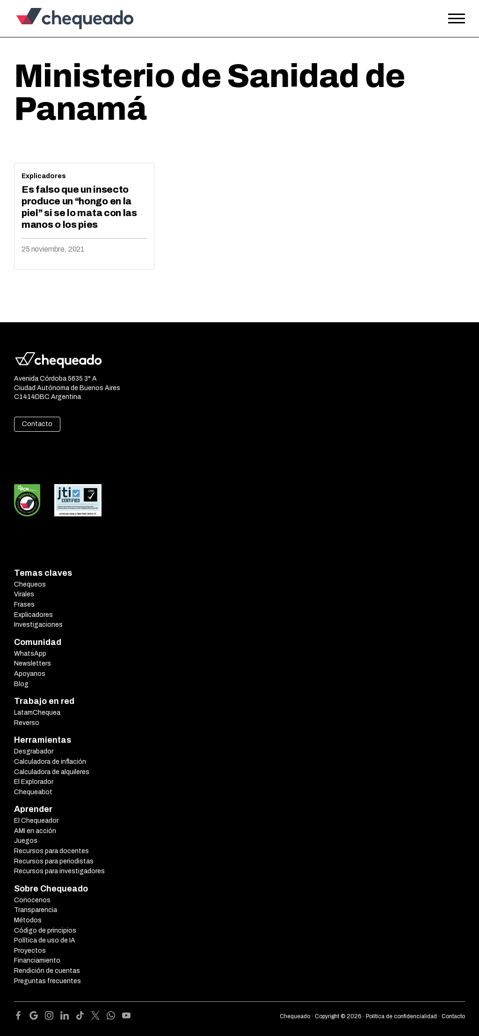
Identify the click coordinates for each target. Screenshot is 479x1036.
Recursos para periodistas (54, 861)
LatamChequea (37, 712)
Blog (21, 684)
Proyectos (30, 950)
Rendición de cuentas (47, 970)
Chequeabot (33, 792)
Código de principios (45, 930)
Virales (24, 594)
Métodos (28, 920)
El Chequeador (36, 820)
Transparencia (35, 909)
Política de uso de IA (44, 940)
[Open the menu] (456, 18)
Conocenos (32, 900)
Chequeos (30, 584)
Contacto (37, 423)
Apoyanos (29, 673)
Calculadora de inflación (50, 761)
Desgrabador (33, 751)
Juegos (25, 840)
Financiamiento (37, 960)
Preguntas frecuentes (47, 981)
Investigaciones (38, 624)
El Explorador (33, 781)
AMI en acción (35, 830)
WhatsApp (30, 653)
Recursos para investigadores (59, 871)
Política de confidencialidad (401, 1016)
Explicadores (44, 176)
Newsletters (32, 663)
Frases (24, 604)
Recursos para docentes (51, 851)
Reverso (26, 722)
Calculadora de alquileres (51, 771)
